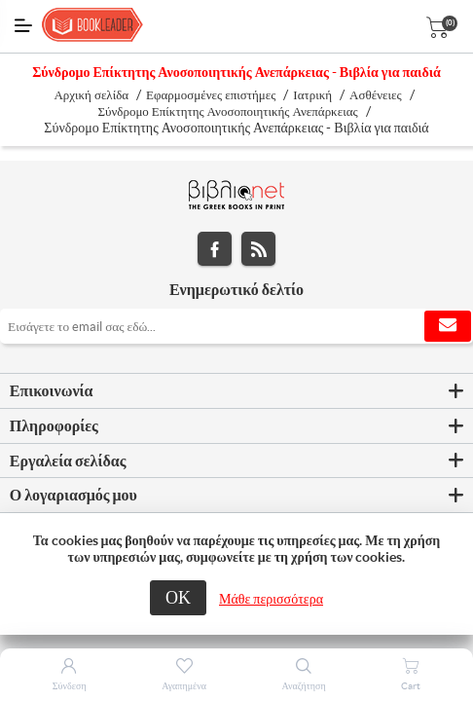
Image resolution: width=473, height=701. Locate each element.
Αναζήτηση (304, 686)
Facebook (215, 249)
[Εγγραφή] (236, 326)
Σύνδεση (70, 686)
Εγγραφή (447, 326)
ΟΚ (178, 597)
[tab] (236, 391)
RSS (258, 249)
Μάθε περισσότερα (271, 599)
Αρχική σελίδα (91, 95)
